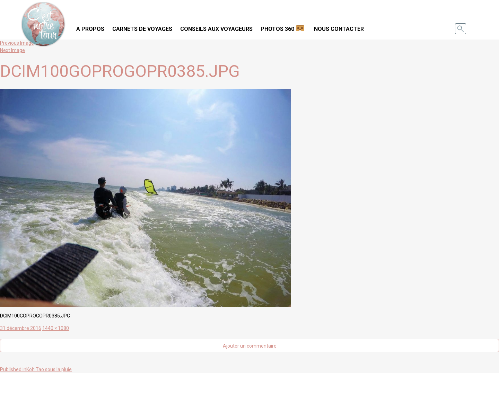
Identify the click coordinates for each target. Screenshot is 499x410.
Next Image (12, 50)
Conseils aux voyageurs (216, 29)
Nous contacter (339, 29)
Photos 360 (277, 29)
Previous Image (17, 43)
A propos (90, 29)
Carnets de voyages (142, 29)
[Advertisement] (249, 390)
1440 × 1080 (55, 328)
